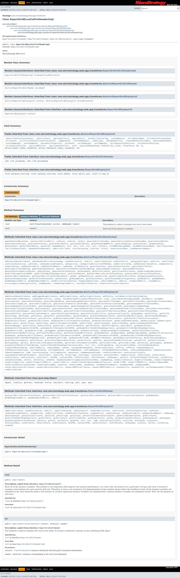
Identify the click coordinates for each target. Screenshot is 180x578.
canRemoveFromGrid (29, 266)
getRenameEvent (76, 279)
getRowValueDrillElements (30, 335)
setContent (96, 355)
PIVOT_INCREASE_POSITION (43, 174)
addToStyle (108, 296)
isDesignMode (53, 348)
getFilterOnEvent (76, 274)
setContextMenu (111, 355)
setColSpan (84, 355)
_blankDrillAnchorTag (97, 138)
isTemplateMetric (137, 281)
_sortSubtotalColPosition (121, 143)
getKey (73, 276)
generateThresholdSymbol (17, 311)
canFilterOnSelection (15, 264)
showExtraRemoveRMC (158, 362)
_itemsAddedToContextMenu (137, 141)
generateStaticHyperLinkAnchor (20, 271)
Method (33, 10)
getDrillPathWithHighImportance (50, 274)
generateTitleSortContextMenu (111, 311)
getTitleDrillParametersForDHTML (46, 343)
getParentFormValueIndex (41, 279)
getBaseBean (137, 313)
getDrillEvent (27, 323)
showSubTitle (137, 367)
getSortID (45, 246)
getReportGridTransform (160, 333)
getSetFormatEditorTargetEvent (120, 279)
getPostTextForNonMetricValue (19, 333)
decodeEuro (147, 299)
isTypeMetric (154, 281)
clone (106, 299)
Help (51, 3)
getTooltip (142, 343)
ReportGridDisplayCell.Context (20, 114)
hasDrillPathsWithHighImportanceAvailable (62, 345)
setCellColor (45, 355)
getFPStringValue (110, 326)
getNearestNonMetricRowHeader (115, 331)
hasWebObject (58, 246)
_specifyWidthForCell (58, 146)
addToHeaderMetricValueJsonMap (47, 261)
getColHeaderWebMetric (102, 244)
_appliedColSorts (60, 138)
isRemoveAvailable (162, 350)
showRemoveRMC (126, 365)
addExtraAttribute (68, 296)
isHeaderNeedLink (144, 348)
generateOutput (42, 308)
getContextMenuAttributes (102, 316)
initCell (102, 246)
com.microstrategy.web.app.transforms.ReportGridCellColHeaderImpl (44, 30)
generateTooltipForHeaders (36, 313)
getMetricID (101, 276)
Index (45, 3)
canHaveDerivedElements (51, 264)
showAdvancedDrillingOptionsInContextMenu (77, 360)
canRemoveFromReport (51, 266)
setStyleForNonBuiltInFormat (144, 357)
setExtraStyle (12, 357)
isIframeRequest (74, 350)
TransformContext (43, 224)
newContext (73, 352)
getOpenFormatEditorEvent (150, 276)
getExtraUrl (59, 326)
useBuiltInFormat (13, 370)
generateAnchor (12, 301)
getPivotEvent (140, 244)
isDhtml (65, 348)
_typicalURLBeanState (89, 146)
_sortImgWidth (100, 143)
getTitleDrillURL (108, 343)
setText (27, 360)
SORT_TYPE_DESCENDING (37, 161)
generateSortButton (58, 244)
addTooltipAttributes (90, 296)
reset (32, 228)
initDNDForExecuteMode (143, 246)
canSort (81, 241)
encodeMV (158, 299)
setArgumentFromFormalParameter (20, 355)
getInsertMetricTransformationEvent (50, 276)
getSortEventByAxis (29, 246)
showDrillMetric (61, 362)
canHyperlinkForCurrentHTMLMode (95, 264)
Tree (28, 3)
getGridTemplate (123, 244)
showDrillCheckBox (143, 360)
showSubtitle (122, 367)
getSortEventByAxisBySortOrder (60, 340)
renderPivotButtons (112, 352)
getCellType (10, 316)
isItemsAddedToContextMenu (115, 350)
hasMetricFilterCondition (63, 281)
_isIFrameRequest (80, 141)
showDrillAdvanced (123, 360)
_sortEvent (69, 143)
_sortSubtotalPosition (147, 143)
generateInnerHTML (113, 306)
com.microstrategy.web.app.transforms (28, 16)
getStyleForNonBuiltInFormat (118, 340)
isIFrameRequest (91, 350)
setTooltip (38, 360)
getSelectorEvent (94, 279)
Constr (25, 10)
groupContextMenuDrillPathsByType (22, 345)
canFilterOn (167, 261)
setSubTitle (166, 357)
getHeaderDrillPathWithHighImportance (95, 328)
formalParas (128, 146)
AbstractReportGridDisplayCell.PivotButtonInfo (69, 101)
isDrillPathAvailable (15, 249)
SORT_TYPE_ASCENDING (15, 161)
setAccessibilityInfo (134, 352)
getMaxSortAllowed (89, 331)
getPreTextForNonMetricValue (78, 333)
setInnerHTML (66, 357)
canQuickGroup (12, 266)
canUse (57, 299)
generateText (43, 271)
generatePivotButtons (15, 244)
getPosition (61, 279)
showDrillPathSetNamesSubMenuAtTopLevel (91, 362)
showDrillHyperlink (14, 362)
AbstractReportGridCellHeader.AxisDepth (25, 88)
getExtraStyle (44, 326)
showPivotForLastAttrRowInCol (114, 283)
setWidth (50, 360)
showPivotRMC (75, 365)
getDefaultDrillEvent (15, 321)
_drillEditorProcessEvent (158, 138)
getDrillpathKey (102, 323)
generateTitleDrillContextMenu (46, 311)
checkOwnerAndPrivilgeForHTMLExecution (82, 299)
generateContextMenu (32, 301)
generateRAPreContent (133, 269)
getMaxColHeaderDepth (68, 331)
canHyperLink (71, 264)
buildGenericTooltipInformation (131, 296)
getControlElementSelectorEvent (20, 318)
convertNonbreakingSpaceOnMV (125, 299)
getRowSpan (10, 335)
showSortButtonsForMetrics (49, 367)
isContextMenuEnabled (148, 345)
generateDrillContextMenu (159, 301)
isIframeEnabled (38, 350)
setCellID (58, 355)
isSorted (94, 249)
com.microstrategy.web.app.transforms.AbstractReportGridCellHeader (40, 28)
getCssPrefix (45, 318)
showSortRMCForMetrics (103, 367)
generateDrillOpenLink (16, 304)
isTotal (104, 249)
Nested (12, 10)
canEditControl (120, 261)
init (32, 224)
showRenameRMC (142, 365)
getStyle (97, 340)
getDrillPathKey (120, 323)
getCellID (164, 313)
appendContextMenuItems (16, 241)
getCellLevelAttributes (123, 271)
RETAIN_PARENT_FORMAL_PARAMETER (20, 148)
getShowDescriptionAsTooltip (127, 338)
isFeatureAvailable (103, 348)
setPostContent (81, 357)
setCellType (70, 355)
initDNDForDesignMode (119, 246)
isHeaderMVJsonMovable (39, 249)
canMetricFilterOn (122, 264)
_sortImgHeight (83, 143)
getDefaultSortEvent (102, 321)
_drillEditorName (135, 138)
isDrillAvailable (164, 246)
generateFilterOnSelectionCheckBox (128, 241)
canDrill (88, 261)
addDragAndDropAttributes (44, 296)
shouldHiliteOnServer (86, 283)
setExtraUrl (42, 357)
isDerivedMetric (108, 281)
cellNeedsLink (81, 266)
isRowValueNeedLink (14, 352)
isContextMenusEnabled (16, 348)
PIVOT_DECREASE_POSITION (17, 174)
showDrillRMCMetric (137, 362)
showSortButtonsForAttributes (19, 367)
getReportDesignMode (137, 333)
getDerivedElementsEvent (149, 271)
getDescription (148, 321)
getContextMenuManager (156, 316)
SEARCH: (137, 8)
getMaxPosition (86, 276)
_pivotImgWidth (30, 143)
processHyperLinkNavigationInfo (20, 283)
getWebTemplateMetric (15, 281)
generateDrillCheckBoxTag (17, 269)
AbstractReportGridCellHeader (120, 83)
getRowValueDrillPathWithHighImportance (141, 335)
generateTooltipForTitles (93, 313)
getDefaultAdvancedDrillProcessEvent (103, 318)
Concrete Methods (50, 217)
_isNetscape (97, 141)
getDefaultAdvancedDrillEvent (68, 318)
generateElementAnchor (43, 269)
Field (18, 10)
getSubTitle (140, 340)
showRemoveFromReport (140, 249)
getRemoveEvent (156, 244)
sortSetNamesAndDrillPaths (159, 367)
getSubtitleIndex (156, 340)
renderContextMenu (119, 249)
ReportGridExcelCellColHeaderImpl (22, 200)
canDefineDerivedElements (17, 299)
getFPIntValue (93, 326)
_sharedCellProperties (51, 143)
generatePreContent (37, 244)
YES (78, 148)
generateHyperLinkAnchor (108, 269)
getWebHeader (158, 279)
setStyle (124, 357)
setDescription (128, 355)
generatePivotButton (158, 241)
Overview (5, 3)
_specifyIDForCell (37, 146)
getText (24, 343)
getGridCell (126, 326)
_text (73, 146)
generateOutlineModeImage (136, 306)
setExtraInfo (158, 355)
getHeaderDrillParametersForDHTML (22, 328)
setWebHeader (45, 283)
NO (137, 146)
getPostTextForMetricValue (145, 331)
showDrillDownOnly (163, 360)
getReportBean (118, 333)
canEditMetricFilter (42, 299)
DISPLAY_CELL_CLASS (111, 146)
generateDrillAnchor (142, 266)
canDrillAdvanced (102, 261)
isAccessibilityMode (125, 345)
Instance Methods (29, 217)
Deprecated (37, 3)
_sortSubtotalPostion (15, 146)
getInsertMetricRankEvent (17, 276)
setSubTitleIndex (13, 360)
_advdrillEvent (42, 138)
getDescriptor (164, 321)
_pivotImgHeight (13, 143)
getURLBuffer (143, 279)
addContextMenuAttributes (17, 261)
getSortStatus (84, 340)
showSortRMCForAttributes (77, 367)
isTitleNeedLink (58, 352)
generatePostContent (62, 308)
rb (142, 146)
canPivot (60, 241)
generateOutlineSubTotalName (19, 308)
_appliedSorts (78, 138)
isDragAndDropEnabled (81, 348)
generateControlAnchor (119, 266)
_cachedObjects (117, 138)
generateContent (98, 266)
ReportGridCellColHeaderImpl (25, 47)
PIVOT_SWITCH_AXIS (81, 174)
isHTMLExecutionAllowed (16, 350)
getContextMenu (63, 316)
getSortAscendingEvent (155, 338)
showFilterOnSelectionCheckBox (20, 365)
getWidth (168, 343)
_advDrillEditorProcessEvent (19, 138)
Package (13, 3)
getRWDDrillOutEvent (101, 338)
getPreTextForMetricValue (49, 333)
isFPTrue (119, 348)
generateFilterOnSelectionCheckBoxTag (75, 269)
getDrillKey (42, 323)
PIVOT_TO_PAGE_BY (100, 174)
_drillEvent (10, 141)
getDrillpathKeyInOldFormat (143, 323)
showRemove (89, 365)
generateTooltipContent (63, 271)
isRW (28, 352)
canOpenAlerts (165, 264)
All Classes (6, 7)
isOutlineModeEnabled (140, 350)
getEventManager (13, 326)
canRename (67, 266)
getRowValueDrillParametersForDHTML (63, 335)
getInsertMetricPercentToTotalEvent (105, 274)
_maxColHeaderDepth (161, 141)
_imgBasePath (63, 141)
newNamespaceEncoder (91, 352)
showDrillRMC (119, 362)
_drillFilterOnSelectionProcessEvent (37, 141)
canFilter (155, 261)
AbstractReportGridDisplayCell (120, 96)
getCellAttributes (101, 271)
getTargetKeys (12, 343)
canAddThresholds (73, 261)
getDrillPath (86, 323)
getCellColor (151, 313)
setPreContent (98, 357)
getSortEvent (11, 246)
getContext (36, 316)
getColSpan (24, 316)
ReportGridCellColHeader (14, 39)
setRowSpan (112, 357)
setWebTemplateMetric (63, 283)
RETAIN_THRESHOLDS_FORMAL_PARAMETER (56, 148)
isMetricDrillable (61, 249)
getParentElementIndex (16, 279)
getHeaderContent (142, 326)
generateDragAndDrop (54, 301)
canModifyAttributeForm (144, 264)
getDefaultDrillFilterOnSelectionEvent (70, 321)
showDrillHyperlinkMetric (38, 362)
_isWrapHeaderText (114, 141)
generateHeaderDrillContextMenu (143, 304)
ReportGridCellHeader (38, 39)
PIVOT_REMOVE (63, 174)
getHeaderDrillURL (14, 331)
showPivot (62, 365)
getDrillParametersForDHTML (18, 274)
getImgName (50, 331)
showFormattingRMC (46, 365)
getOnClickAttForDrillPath (122, 276)
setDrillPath (143, 355)
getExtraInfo (29, 326)
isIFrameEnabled (56, 350)
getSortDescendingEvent (16, 340)
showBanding (106, 360)
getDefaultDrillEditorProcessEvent (141, 318)
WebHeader (67, 224)
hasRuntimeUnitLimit (88, 281)
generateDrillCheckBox (98, 241)
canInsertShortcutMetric (42, 241)
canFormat (32, 264)
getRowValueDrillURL (57, 338)
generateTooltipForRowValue (65, 313)
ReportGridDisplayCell (61, 39)
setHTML (53, 357)
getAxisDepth (84, 271)
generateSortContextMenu (158, 308)
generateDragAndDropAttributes (81, 301)
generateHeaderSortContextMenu (54, 306)
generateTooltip (13, 313)
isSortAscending (80, 249)
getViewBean (156, 343)
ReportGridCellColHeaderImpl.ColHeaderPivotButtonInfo (32, 75)
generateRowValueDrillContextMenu (91, 308)
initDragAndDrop (105, 345)
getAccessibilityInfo (118, 313)
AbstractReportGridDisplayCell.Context (24, 101)
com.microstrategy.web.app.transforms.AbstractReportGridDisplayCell (37, 26)
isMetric (122, 281)
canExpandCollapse (139, 261)
